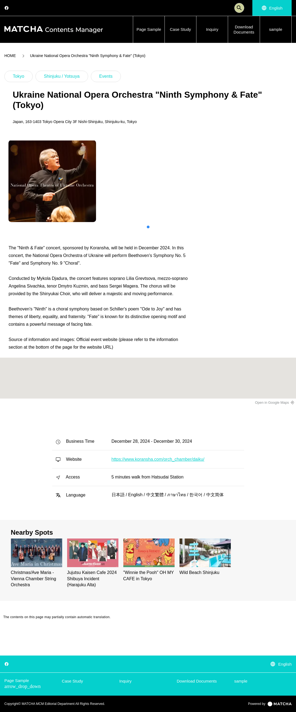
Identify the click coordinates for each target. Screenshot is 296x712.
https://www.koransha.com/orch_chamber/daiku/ (158, 459)
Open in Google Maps (272, 402)
